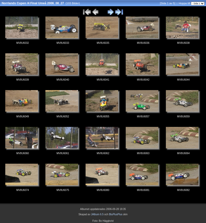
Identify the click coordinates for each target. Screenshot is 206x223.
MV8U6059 (183, 116)
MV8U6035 (103, 43)
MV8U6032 (22, 43)
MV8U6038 (183, 43)
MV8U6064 (183, 153)
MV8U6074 (22, 190)
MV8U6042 (143, 79)
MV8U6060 (22, 153)
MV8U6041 (103, 79)
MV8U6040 (62, 79)
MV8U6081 (143, 190)
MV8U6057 (143, 116)
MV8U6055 (103, 116)
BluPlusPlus (115, 214)
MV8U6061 (62, 153)
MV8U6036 (143, 43)
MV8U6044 (183, 79)
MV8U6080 (103, 190)
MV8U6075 (62, 190)
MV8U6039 (22, 79)
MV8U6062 (103, 153)
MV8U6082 (183, 190)
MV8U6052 (62, 116)
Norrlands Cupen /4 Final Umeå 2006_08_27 (33, 3)
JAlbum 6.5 (97, 214)
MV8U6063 (143, 153)
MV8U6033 (62, 43)
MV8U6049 (22, 116)
